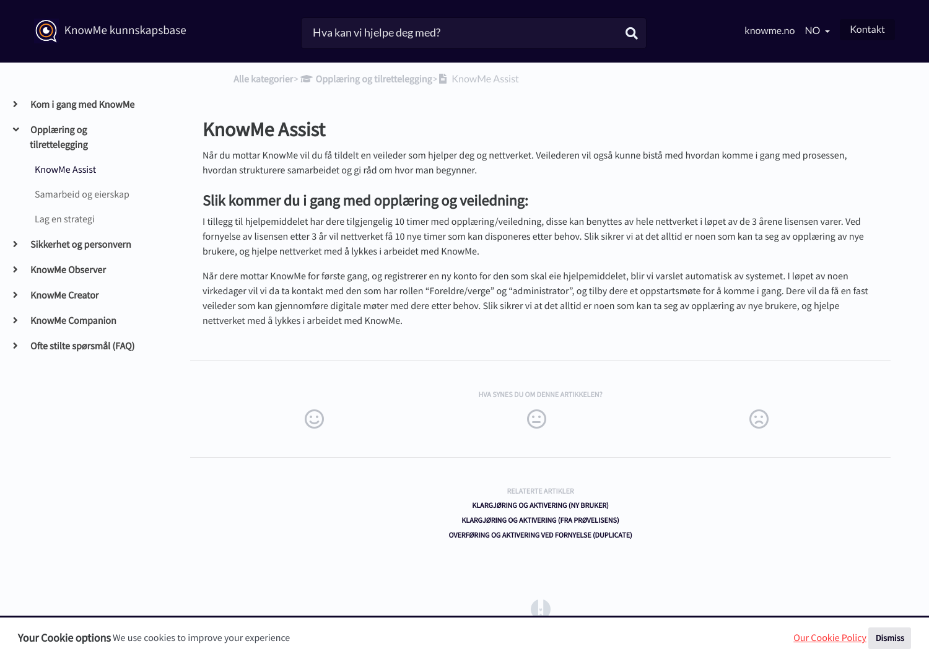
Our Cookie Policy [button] (829, 638)
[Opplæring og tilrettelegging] (365, 79)
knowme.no (769, 31)
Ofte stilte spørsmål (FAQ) (82, 346)
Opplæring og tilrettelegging (59, 137)
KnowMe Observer (68, 270)
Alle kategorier (263, 79)
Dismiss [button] (890, 638)
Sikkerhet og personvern (80, 244)
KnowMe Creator (64, 295)
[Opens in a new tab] (541, 609)
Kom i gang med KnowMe (82, 104)
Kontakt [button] (867, 29)
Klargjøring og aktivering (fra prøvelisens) (540, 520)
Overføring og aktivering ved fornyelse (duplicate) (540, 535)
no (813, 31)
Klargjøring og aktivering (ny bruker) (540, 505)
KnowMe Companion (73, 321)
